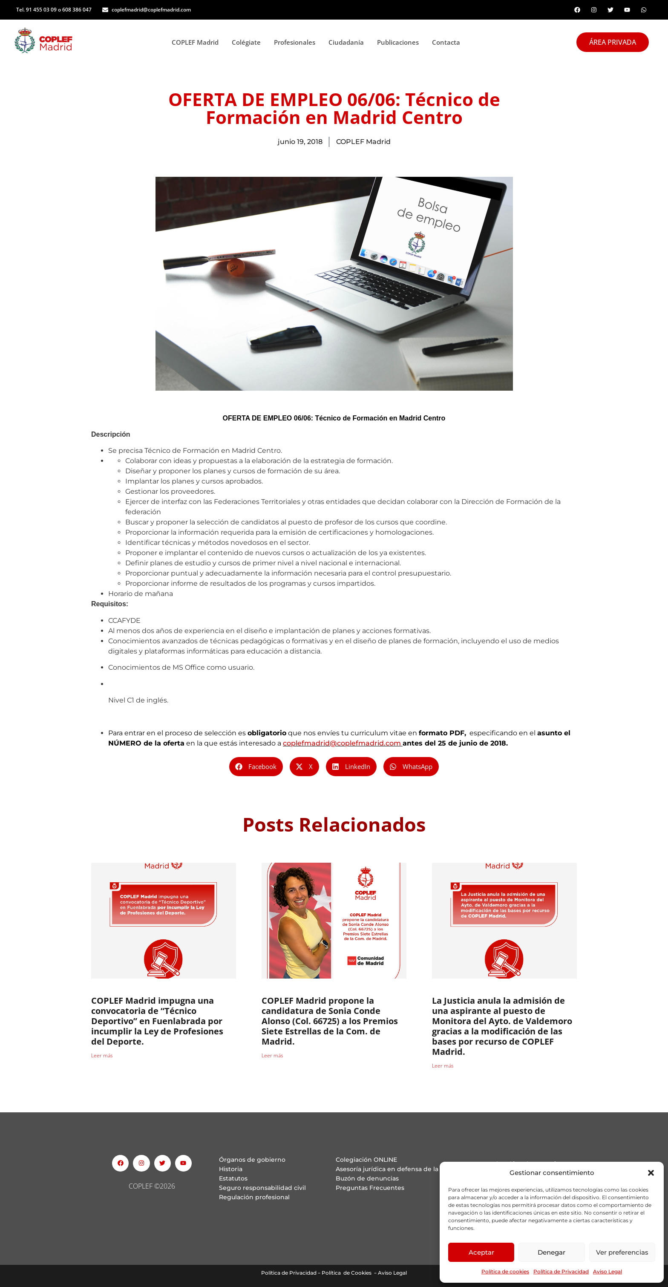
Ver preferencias (622, 1252)
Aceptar (481, 1252)
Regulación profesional (254, 1197)
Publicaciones (400, 42)
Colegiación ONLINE (366, 1159)
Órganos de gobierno (252, 1159)
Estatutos (233, 1178)
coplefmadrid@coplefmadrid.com (342, 743)
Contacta (446, 42)
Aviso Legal (607, 1271)
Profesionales (297, 42)
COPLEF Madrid (197, 42)
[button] (651, 1173)
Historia (230, 1169)
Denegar (551, 1252)
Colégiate (248, 42)
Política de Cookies (346, 1273)
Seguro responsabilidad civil (262, 1188)
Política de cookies (505, 1271)
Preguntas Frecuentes (370, 1188)
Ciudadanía (348, 42)
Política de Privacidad (561, 1271)
